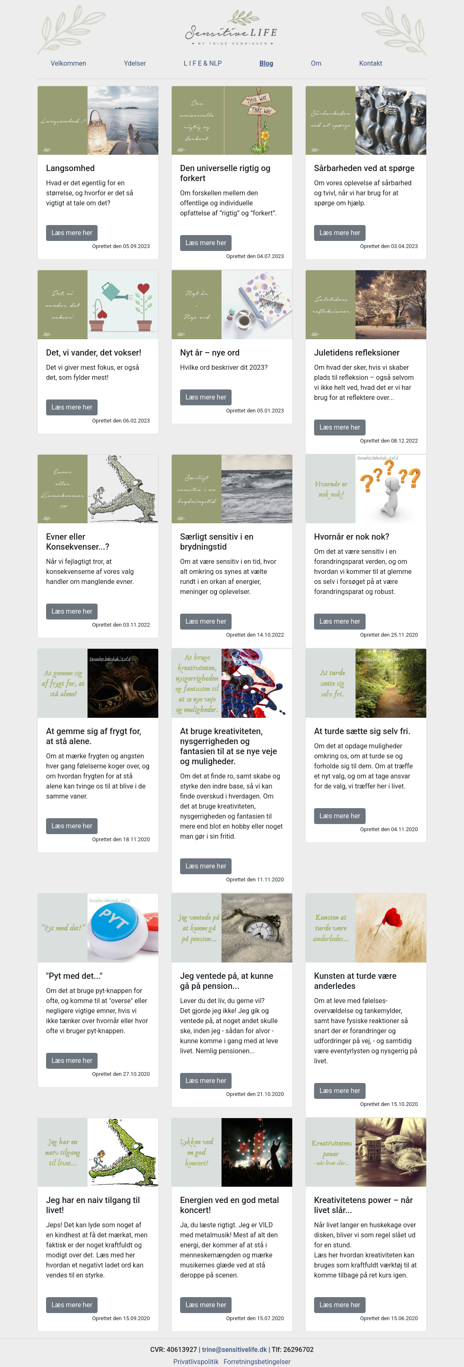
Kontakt (370, 63)
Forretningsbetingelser (257, 1362)
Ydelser (135, 63)
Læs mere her (72, 233)
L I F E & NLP (203, 63)
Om (316, 63)
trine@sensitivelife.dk (234, 1350)
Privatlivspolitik (196, 1362)
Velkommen (68, 63)
